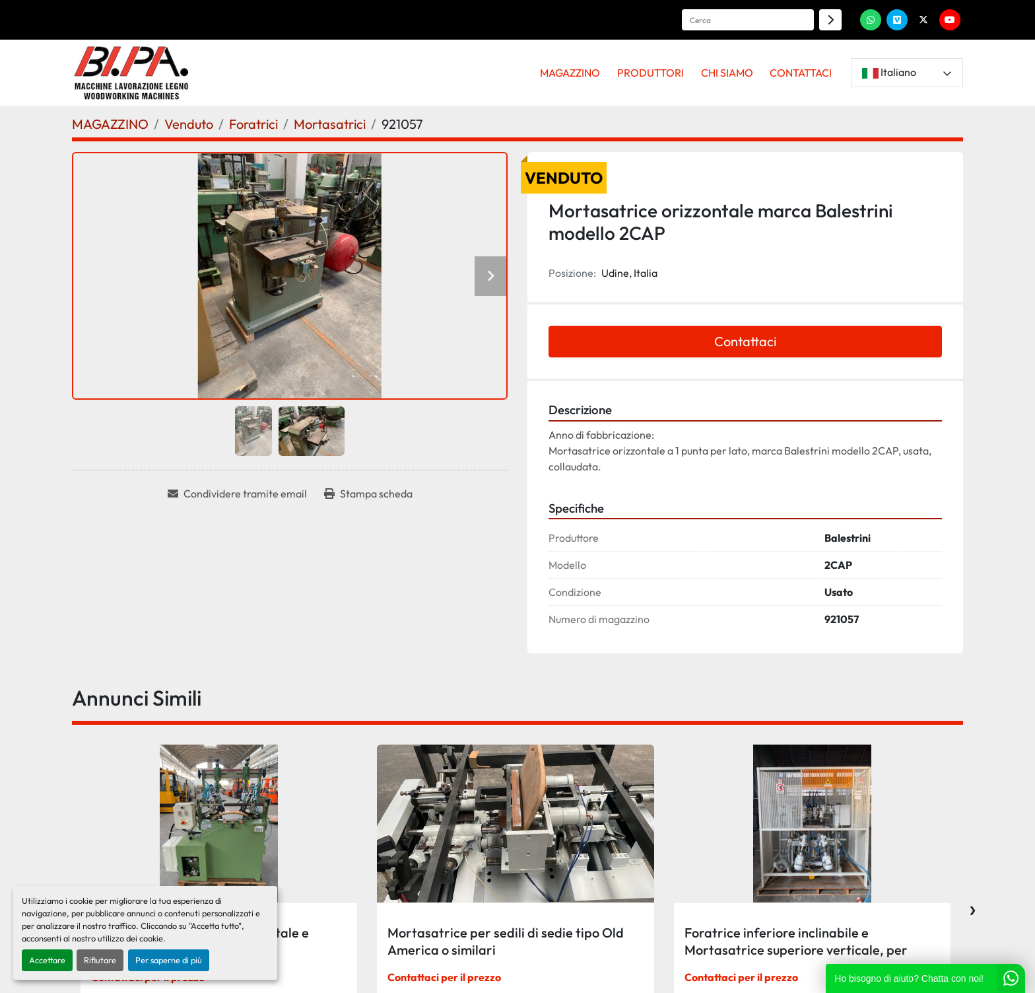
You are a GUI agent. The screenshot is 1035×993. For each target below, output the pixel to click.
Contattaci (745, 341)
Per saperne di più (168, 960)
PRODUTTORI (650, 72)
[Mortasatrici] (330, 124)
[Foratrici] (253, 124)
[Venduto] (188, 124)
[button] (570, 72)
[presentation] (972, 907)
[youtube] (949, 19)
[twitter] (923, 19)
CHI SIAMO (727, 72)
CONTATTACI (801, 72)
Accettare (47, 960)
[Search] (748, 19)
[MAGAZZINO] (110, 124)
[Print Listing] (368, 493)
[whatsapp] (870, 19)
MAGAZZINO (570, 72)
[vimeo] (897, 19)
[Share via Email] (237, 493)
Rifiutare (100, 960)
